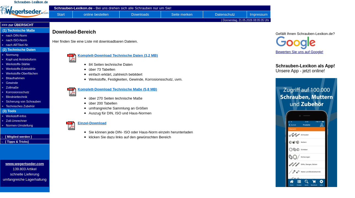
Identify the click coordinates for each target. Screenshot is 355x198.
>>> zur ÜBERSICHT (18, 25)
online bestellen (96, 14)
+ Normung (10, 54)
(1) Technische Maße (18, 30)
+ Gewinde (10, 82)
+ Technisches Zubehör (18, 106)
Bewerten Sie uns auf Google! (299, 52)
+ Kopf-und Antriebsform (19, 59)
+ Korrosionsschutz (15, 92)
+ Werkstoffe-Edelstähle (19, 68)
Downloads (140, 14)
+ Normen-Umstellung (17, 125)
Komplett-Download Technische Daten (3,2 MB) (118, 55)
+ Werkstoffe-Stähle (16, 64)
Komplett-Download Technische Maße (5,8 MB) (117, 89)
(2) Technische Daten (19, 50)
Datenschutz (225, 14)
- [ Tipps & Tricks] (15, 141)
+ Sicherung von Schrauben (21, 101)
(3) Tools (9, 111)
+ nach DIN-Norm (14, 35)
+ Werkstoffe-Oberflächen (20, 73)
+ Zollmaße (10, 87)
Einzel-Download (92, 123)
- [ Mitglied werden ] (17, 136)
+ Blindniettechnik (14, 96)
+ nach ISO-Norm (14, 40)
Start (60, 14)
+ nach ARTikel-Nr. (15, 44)
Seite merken (182, 14)
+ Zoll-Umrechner (14, 120)
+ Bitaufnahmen (13, 78)
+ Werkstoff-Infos (14, 116)
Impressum (258, 14)
